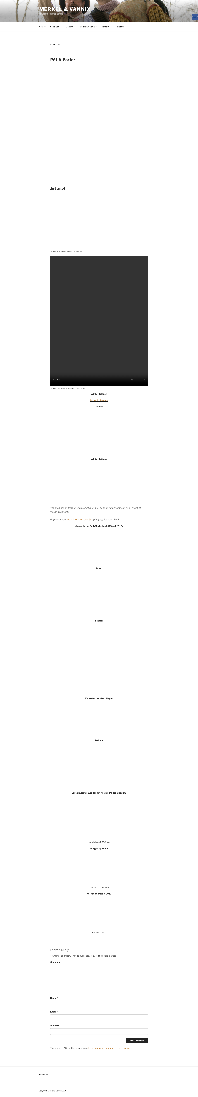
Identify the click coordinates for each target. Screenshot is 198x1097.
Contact (105, 27)
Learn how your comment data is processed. (110, 1048)
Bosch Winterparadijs (79, 519)
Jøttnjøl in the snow (99, 400)
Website (54, 1025)
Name (54, 998)
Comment (56, 962)
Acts (42, 27)
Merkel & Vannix (65, 9)
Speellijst (56, 27)
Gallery (70, 27)
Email (54, 1012)
